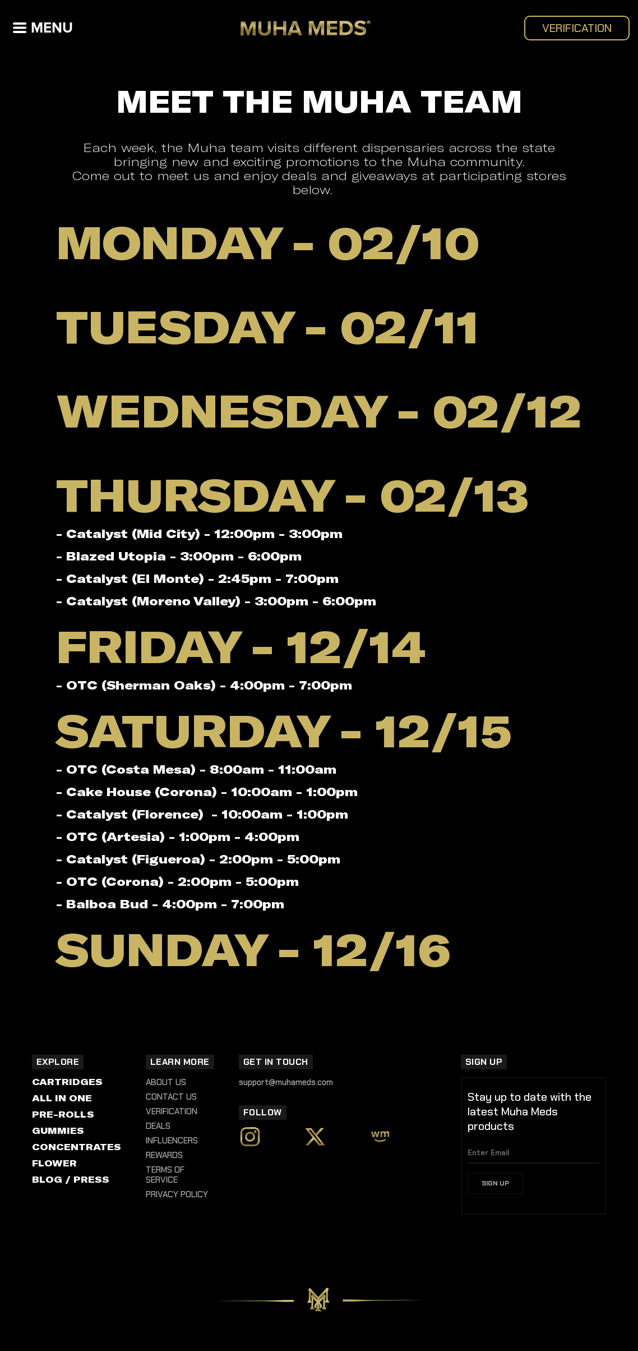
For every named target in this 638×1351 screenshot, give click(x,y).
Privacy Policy (177, 1194)
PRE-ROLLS (63, 1114)
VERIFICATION (577, 28)
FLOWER (54, 1162)
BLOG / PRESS (70, 1179)
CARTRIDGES (67, 1081)
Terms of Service (165, 1175)
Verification (171, 1111)
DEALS (158, 1126)
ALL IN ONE (62, 1097)
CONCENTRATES (76, 1146)
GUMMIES (58, 1130)
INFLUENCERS (172, 1141)
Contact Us (171, 1097)
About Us (166, 1082)
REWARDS (164, 1155)
